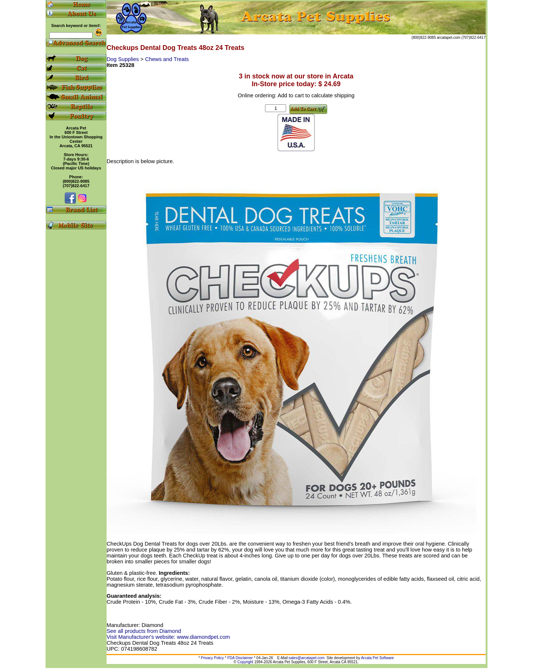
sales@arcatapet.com (307, 658)
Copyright (245, 662)
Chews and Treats (167, 59)
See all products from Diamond (144, 631)
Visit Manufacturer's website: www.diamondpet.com (168, 637)
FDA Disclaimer (240, 658)
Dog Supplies (123, 59)
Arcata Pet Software (377, 658)
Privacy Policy (212, 658)
